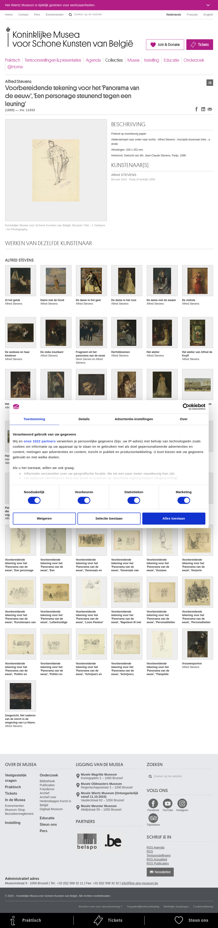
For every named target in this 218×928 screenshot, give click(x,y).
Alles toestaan (173, 518)
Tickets (203, 45)
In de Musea (15, 800)
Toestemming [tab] (34, 419)
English (208, 14)
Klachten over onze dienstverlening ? (100, 906)
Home (9, 14)
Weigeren (44, 518)
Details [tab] (84, 419)
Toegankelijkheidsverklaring (143, 906)
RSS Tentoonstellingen (159, 853)
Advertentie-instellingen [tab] (134, 419)
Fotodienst (47, 789)
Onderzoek (194, 60)
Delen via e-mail (209, 109)
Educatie (171, 60)
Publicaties (47, 785)
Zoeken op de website (70, 14)
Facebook (153, 810)
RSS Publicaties (158, 863)
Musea (133, 60)
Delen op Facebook (196, 109)
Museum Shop (15, 810)
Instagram (182, 810)
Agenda (93, 60)
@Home (15, 67)
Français (192, 14)
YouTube (167, 810)
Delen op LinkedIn (203, 109)
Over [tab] (184, 419)
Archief (45, 793)
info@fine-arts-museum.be (140, 883)
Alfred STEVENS (133, 177)
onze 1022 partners (40, 441)
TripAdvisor (153, 824)
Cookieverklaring (203, 906)
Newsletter (163, 872)
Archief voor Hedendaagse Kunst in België (55, 801)
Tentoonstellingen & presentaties (53, 60)
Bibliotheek (47, 781)
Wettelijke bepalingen (176, 906)
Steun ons (48, 824)
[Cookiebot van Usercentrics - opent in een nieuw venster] (186, 406)
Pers (37, 14)
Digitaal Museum (51, 809)
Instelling (151, 60)
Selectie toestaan (109, 518)
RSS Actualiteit (157, 859)
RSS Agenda (155, 847)
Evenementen (55, 14)
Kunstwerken (209, 82)
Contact (23, 14)
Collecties (114, 60)
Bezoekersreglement (19, 814)
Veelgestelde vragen (16, 777)
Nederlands (173, 14)
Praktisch (12, 60)
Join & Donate (169, 45)
